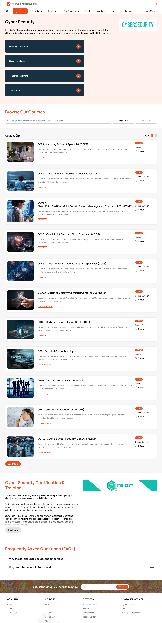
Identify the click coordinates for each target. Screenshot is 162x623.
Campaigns (53, 11)
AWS (47, 576)
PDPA (123, 581)
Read (13, 500)
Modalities (87, 581)
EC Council (49, 585)
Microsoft (49, 593)
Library (113, 11)
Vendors (101, 11)
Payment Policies (128, 576)
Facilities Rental (90, 576)
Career (10, 581)
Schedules (37, 11)
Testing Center (89, 589)
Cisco (47, 581)
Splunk (48, 601)
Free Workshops (71, 11)
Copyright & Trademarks (131, 585)
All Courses (20, 11)
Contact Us (12, 585)
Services (128, 11)
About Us (148, 11)
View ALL (49, 609)
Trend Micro (50, 605)
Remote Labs (88, 585)
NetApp (48, 597)
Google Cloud (50, 589)
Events (88, 11)
